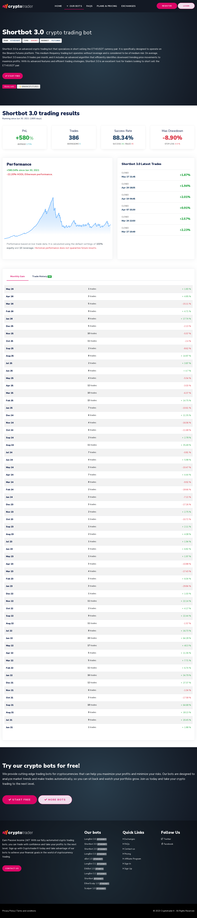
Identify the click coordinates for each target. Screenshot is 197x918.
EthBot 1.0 (94, 868)
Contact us (11, 868)
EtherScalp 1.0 (96, 883)
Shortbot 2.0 (95, 848)
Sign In (127, 863)
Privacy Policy (8, 911)
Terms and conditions (26, 911)
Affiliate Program (132, 858)
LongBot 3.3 (95, 853)
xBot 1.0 (93, 858)
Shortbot (93, 878)
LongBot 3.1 (95, 863)
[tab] (17, 276)
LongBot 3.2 (95, 873)
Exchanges (129, 839)
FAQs (127, 844)
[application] (57, 208)
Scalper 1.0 (95, 888)
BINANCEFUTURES (30, 86)
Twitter (166, 839)
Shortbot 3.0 (95, 844)
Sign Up (128, 868)
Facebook (167, 844)
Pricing (127, 853)
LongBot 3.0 (95, 839)
